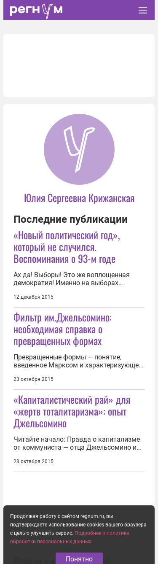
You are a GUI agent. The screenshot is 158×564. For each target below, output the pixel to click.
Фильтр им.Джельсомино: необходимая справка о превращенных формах (62, 328)
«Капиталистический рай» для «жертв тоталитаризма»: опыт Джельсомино (71, 410)
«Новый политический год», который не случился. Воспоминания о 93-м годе (66, 246)
